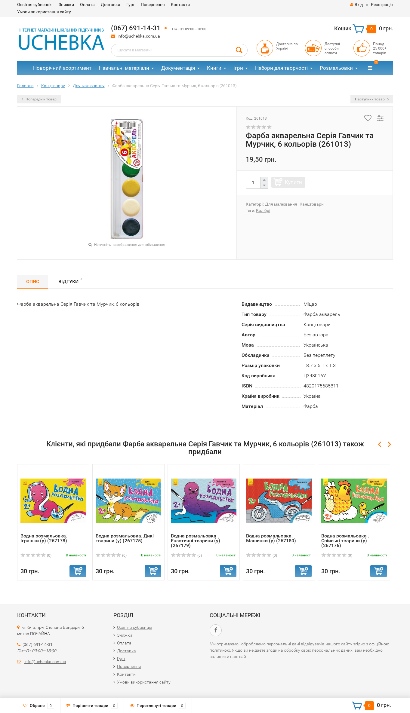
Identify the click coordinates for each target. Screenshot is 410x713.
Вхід (356, 4)
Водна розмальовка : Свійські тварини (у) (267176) (345, 540)
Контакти (180, 4)
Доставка (110, 4)
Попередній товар (39, 99)
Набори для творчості (281, 68)
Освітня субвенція (35, 4)
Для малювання (281, 204)
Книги (214, 68)
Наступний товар (372, 99)
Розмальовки (336, 68)
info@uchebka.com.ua (139, 36)
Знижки (66, 4)
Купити (293, 182)
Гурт (130, 4)
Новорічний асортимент (62, 68)
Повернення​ (153, 4)
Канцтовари (312, 204)
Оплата (87, 4)
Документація (178, 68)
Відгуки (70, 280)
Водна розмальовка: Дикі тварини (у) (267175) (125, 538)
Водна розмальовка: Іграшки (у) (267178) (43, 538)
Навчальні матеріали (124, 68)
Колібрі (263, 210)
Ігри (238, 68)
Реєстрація (382, 4)
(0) (36, 555)
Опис (32, 281)
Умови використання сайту (44, 11)
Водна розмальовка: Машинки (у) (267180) (271, 538)
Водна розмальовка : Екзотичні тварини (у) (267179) (195, 540)
